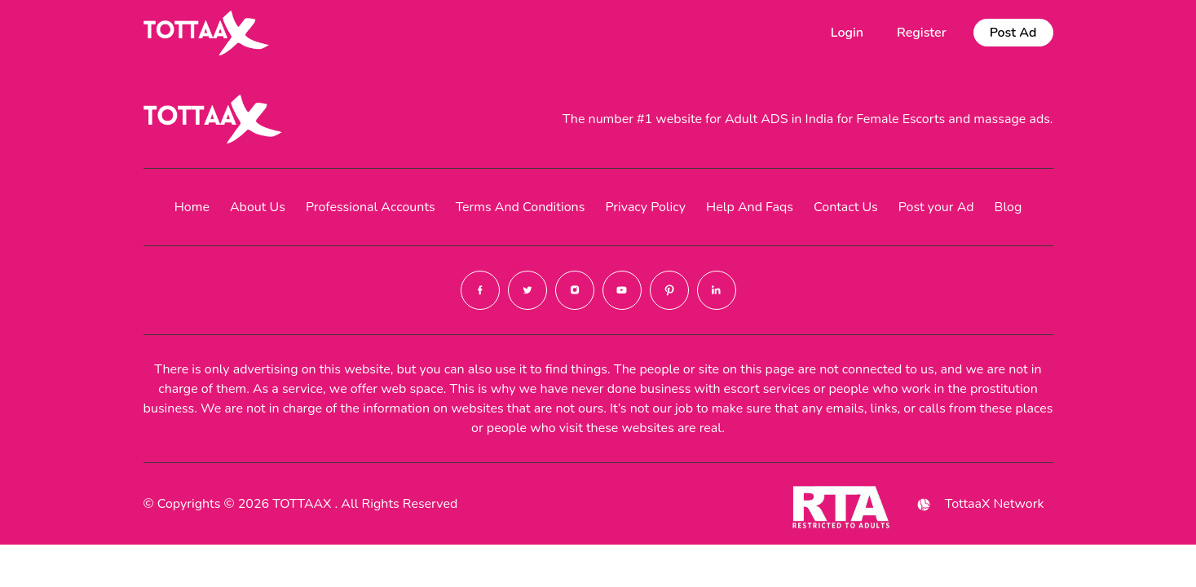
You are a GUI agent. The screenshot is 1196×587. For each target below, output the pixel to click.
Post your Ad (936, 207)
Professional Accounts (370, 207)
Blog (1008, 207)
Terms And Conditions (520, 207)
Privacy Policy (645, 207)
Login (847, 33)
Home (192, 207)
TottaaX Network (979, 504)
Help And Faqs (749, 207)
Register (922, 33)
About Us (257, 207)
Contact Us (846, 207)
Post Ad (1013, 33)
